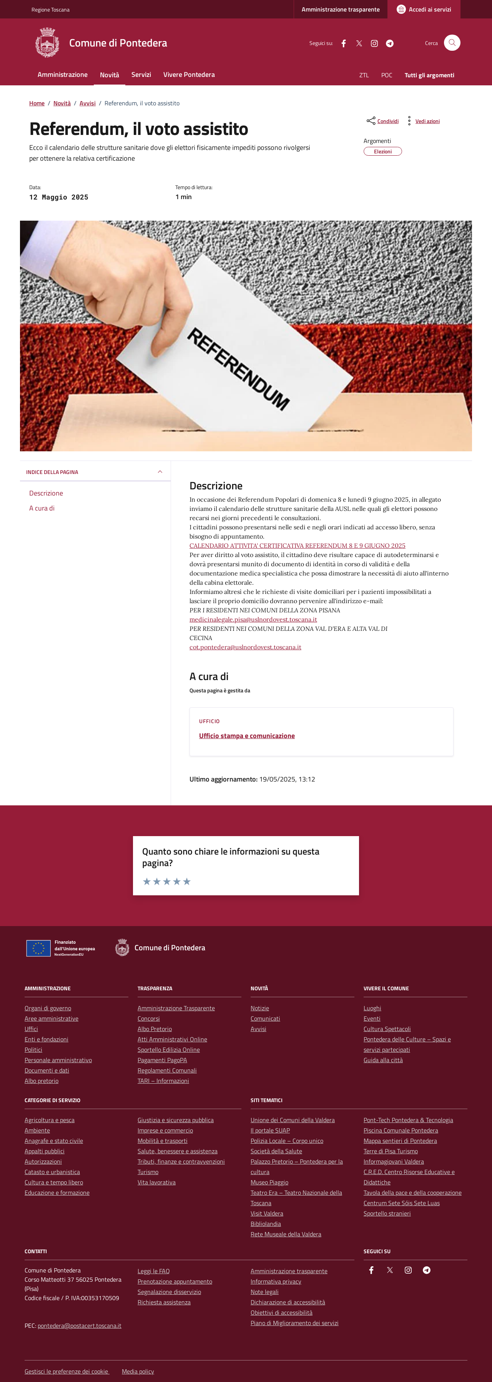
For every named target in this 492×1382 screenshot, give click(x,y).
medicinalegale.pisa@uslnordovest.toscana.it (253, 619)
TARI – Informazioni (163, 1080)
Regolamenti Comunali (167, 1070)
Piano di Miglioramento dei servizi (295, 1322)
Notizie (260, 1008)
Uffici (31, 1028)
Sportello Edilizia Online (169, 1049)
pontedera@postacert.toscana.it (79, 1325)
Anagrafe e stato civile (54, 1140)
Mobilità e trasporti (163, 1140)
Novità (109, 75)
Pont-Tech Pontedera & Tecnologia (408, 1119)
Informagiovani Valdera (394, 1161)
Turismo (148, 1171)
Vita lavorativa (157, 1182)
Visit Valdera (267, 1213)
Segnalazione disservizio (169, 1291)
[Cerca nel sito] (452, 43)
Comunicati (265, 1018)
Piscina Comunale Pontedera (401, 1130)
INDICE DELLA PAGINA (95, 471)
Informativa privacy (276, 1281)
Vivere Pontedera (189, 74)
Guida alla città (383, 1059)
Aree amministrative (51, 1018)
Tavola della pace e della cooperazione (413, 1192)
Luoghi (372, 1008)
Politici (33, 1049)
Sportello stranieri (387, 1213)
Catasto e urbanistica (52, 1171)
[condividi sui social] (382, 121)
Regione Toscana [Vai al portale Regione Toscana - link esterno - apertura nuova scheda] (51, 9)
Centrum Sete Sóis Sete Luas (402, 1202)
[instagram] (371, 42)
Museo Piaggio (269, 1182)
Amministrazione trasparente (341, 9)
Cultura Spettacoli (387, 1028)
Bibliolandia (266, 1223)
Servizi (141, 74)
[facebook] (340, 42)
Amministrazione (63, 74)
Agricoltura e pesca (50, 1119)
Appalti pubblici (45, 1151)
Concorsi (149, 1018)
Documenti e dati (47, 1070)
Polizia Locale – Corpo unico (287, 1140)
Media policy (138, 1371)
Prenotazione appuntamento (175, 1281)
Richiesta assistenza (164, 1302)
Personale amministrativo (58, 1059)
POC (386, 75)
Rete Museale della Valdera (286, 1234)
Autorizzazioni (43, 1161)
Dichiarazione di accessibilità (288, 1302)
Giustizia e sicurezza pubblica (176, 1119)
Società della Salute (276, 1151)
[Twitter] (356, 42)
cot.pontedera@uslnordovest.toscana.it (245, 647)
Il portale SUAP (270, 1130)
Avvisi (258, 1028)
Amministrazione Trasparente (176, 1008)
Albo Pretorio (155, 1028)
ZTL (364, 75)
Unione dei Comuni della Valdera (293, 1119)
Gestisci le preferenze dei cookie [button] (67, 1371)
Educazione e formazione (57, 1192)
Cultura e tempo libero (54, 1182)
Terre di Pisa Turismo (391, 1151)
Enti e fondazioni (46, 1039)
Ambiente (37, 1130)
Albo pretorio (41, 1080)
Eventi (372, 1018)
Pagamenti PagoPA (162, 1059)
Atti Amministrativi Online (172, 1039)
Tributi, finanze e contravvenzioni (181, 1161)
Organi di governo (48, 1008)
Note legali (265, 1291)
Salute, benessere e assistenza (178, 1151)
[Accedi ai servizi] (423, 9)
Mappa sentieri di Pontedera (400, 1140)
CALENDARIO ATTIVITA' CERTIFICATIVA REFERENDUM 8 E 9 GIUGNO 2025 (297, 545)
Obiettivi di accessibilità (281, 1312)
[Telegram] (386, 42)
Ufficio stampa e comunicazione (247, 735)
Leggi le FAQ (154, 1271)
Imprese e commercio (165, 1130)
